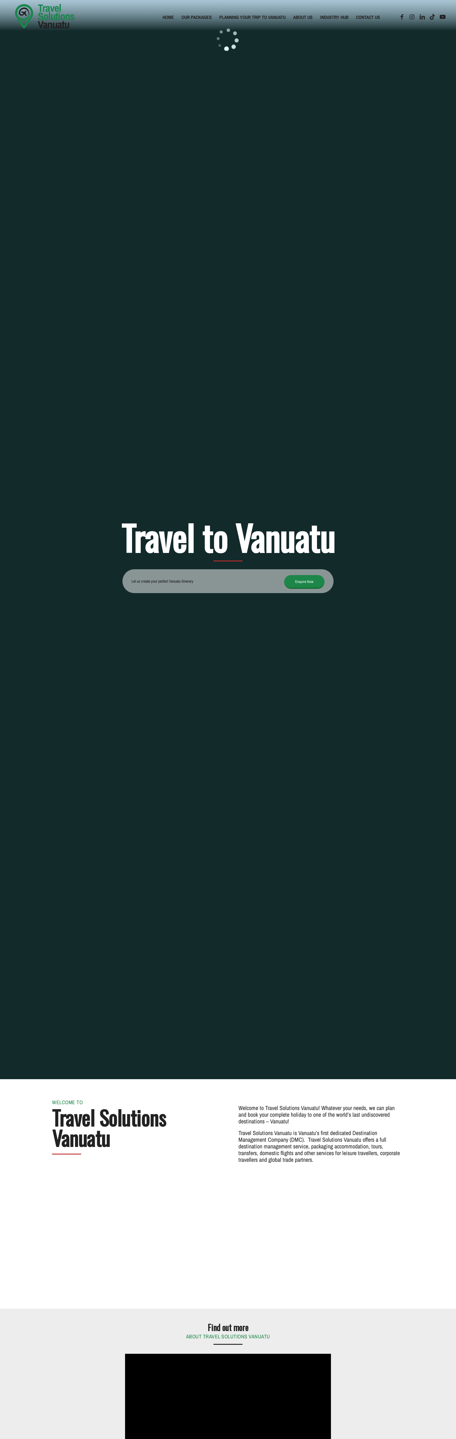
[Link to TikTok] (432, 17)
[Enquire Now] (304, 582)
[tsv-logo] (44, 17)
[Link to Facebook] (402, 17)
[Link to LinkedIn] (422, 17)
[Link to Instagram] (412, 17)
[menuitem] (168, 17)
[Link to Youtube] (442, 17)
